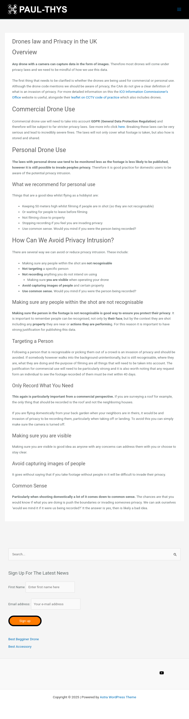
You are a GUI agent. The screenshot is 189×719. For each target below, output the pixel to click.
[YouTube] (161, 673)
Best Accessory (20, 646)
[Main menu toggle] (179, 9)
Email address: (44, 604)
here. (122, 127)
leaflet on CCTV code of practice (95, 97)
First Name (16, 587)
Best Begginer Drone (23, 639)
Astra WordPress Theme (118, 697)
